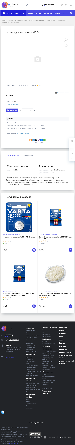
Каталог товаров (14, 13)
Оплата (57, 13)
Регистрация (52, 6)
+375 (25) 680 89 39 (12, 340)
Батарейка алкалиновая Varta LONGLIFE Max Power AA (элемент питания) (55, 238)
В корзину (12, 110)
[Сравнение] (66, 5)
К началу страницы (37, 423)
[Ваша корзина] (70, 5)
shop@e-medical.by (10, 357)
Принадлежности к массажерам (48, 291)
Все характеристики (12, 104)
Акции (30, 13)
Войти (46, 6)
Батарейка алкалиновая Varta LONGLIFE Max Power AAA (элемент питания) (19, 294)
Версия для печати (63, 93)
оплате (27, 133)
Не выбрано (9, 336)
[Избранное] (61, 5)
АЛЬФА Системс (13, 443)
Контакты (48, 13)
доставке (20, 133)
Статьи (38, 13)
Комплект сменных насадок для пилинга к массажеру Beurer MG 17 (55, 294)
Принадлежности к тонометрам (11, 234)
